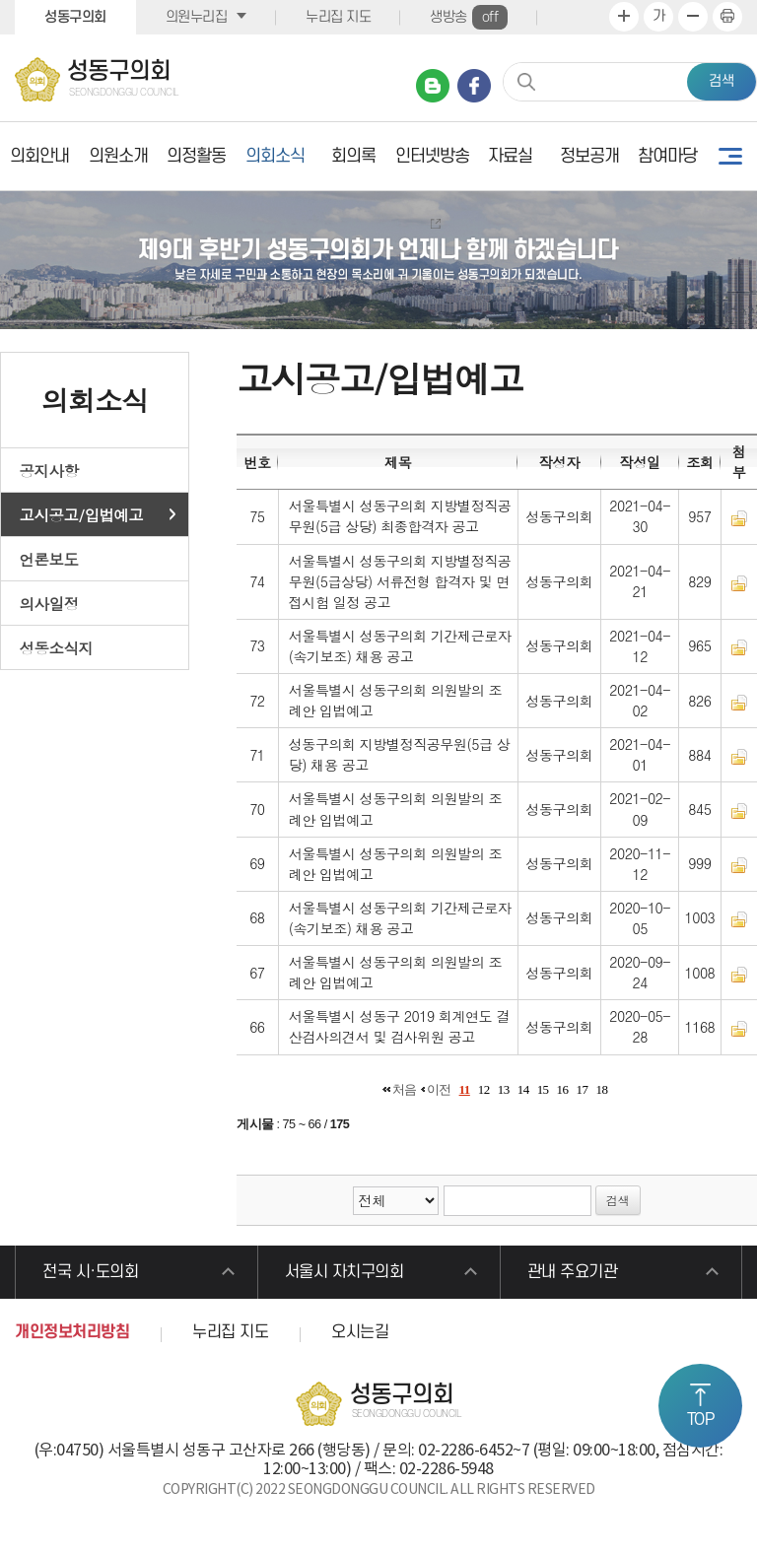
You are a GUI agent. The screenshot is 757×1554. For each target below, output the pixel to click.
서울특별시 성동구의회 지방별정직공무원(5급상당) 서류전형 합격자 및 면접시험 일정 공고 (400, 581)
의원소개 (118, 156)
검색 (721, 81)
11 (464, 1089)
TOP (701, 1420)
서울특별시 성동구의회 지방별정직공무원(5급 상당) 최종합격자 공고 (400, 516)
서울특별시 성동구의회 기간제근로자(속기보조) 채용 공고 (400, 646)
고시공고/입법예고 (82, 514)
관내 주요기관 (572, 1272)
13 (504, 1089)
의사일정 (49, 603)
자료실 (510, 156)
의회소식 (275, 156)
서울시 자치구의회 (344, 1272)
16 (563, 1089)
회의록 (353, 156)
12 (484, 1089)
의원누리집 (197, 17)
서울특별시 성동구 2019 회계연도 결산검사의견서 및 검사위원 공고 (399, 1026)
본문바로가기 (0, 0)
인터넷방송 (432, 156)
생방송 (469, 17)
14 (523, 1089)
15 (543, 1089)
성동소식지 (57, 647)
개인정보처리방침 (72, 1332)
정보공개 (589, 156)
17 (582, 1089)
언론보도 (49, 559)
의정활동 (196, 156)
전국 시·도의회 (90, 1272)
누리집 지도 (338, 17)
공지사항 (49, 470)
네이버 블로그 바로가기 (432, 85)
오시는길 (359, 1332)
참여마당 (667, 156)
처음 (404, 1089)
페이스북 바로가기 (474, 85)
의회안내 (39, 156)
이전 (439, 1089)
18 (601, 1089)
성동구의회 (75, 17)
